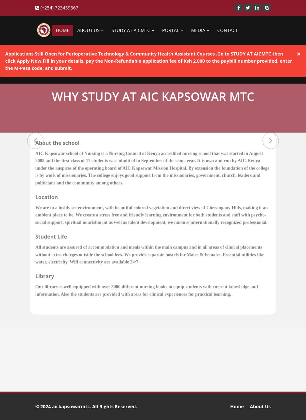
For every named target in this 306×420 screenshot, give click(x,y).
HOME (63, 30)
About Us (260, 406)
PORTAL (172, 30)
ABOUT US (90, 30)
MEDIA (200, 30)
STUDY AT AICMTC (132, 30)
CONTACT (227, 30)
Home (237, 406)
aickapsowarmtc (71, 406)
